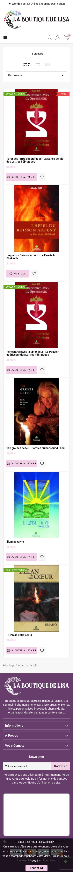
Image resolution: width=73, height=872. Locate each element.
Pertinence (36, 75)
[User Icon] (57, 37)
